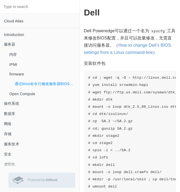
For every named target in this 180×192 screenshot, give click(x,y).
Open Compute (22, 94)
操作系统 (11, 103)
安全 (7, 154)
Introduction (14, 35)
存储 (7, 134)
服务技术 (11, 144)
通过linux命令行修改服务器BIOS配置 (46, 84)
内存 (13, 54)
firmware (16, 74)
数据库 (9, 113)
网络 (7, 124)
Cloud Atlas (13, 21)
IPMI (13, 64)
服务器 (9, 44)
